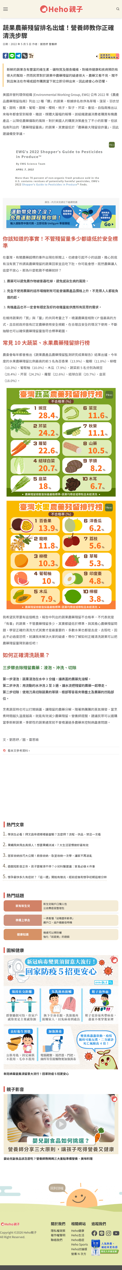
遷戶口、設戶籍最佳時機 (57, 922)
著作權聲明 (58, 1235)
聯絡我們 (57, 1240)
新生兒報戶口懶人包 (55, 904)
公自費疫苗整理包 (53, 908)
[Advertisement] (61, 792)
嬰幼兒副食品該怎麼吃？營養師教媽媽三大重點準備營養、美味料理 (48, 1159)
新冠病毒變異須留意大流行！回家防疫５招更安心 (36, 1074)
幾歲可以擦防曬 (52, 932)
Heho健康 (77, 1230)
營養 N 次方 (78, 1254)
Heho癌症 (77, 1240)
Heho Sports (79, 1244)
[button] (5, 9)
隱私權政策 (58, 1230)
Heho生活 (77, 1235)
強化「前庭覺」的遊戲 (56, 936)
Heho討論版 (79, 1249)
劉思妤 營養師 (48, 44)
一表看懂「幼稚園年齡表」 (59, 918)
